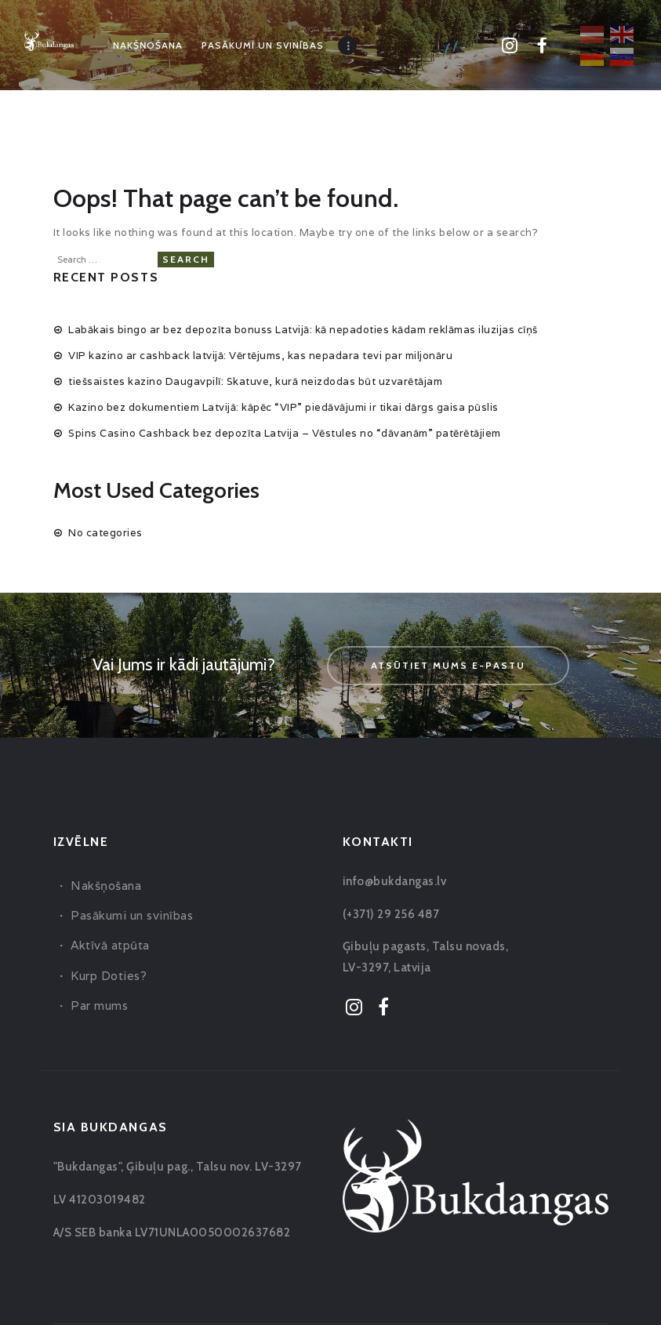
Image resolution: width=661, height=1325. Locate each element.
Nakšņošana (106, 884)
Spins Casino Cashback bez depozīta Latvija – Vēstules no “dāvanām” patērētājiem (284, 431)
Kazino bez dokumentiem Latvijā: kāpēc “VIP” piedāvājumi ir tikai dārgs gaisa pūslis (283, 405)
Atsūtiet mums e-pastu (448, 664)
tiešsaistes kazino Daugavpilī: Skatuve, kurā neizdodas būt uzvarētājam (255, 380)
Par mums (99, 1003)
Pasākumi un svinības (132, 913)
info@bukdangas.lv (395, 880)
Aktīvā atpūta (110, 943)
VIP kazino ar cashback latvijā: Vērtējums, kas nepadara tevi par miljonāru (260, 354)
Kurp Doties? (109, 973)
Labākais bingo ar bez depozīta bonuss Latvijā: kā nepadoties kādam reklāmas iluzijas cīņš (303, 327)
